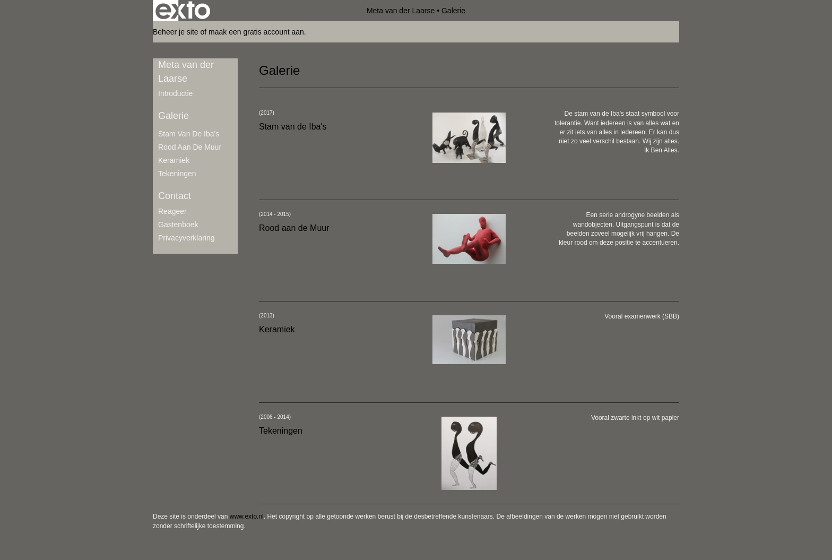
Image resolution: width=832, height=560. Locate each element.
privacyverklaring (186, 238)
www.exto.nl (247, 516)
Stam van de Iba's (188, 134)
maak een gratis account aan (256, 32)
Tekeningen (177, 173)
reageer (172, 211)
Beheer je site (175, 32)
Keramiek (173, 160)
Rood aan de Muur (189, 147)
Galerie (173, 115)
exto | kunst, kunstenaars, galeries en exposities (183, 10)
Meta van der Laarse (401, 10)
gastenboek (178, 224)
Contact (174, 196)
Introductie (175, 93)
